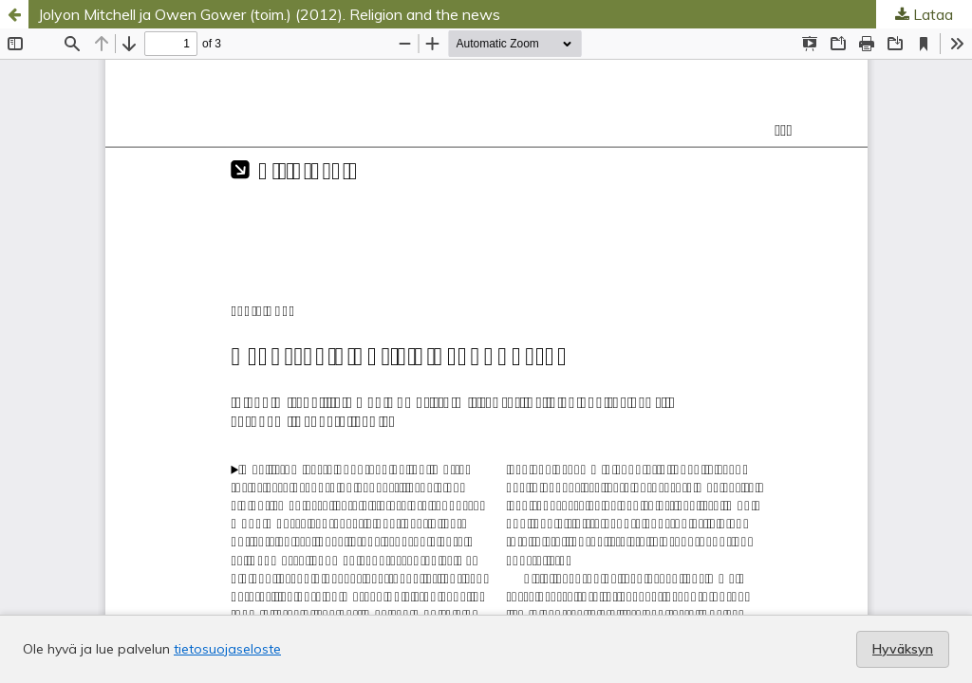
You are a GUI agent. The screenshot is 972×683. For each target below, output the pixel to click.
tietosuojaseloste (227, 648)
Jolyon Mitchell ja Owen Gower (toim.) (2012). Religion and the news (269, 14)
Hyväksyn (902, 648)
